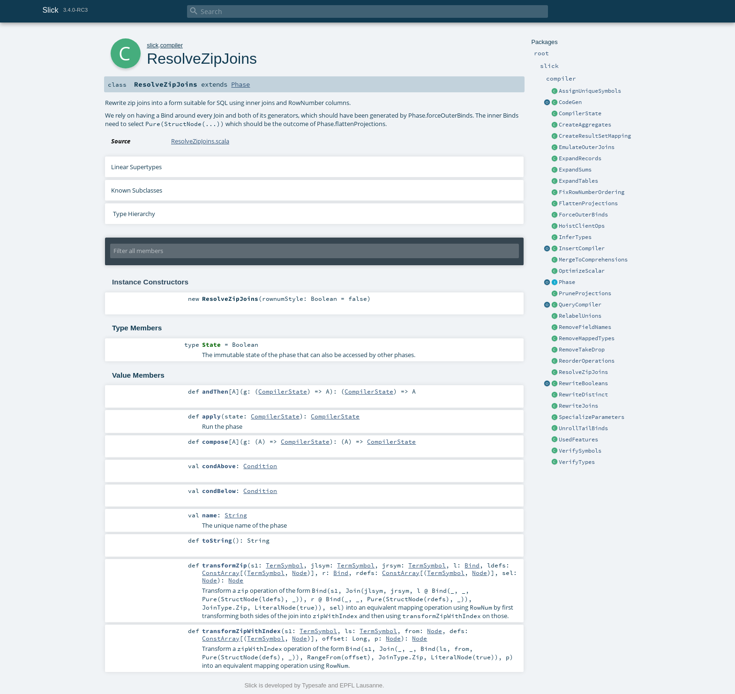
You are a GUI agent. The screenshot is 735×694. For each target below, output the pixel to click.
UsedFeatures (578, 439)
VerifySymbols (580, 451)
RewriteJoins (578, 406)
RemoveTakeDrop (582, 349)
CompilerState (580, 113)
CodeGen (570, 102)
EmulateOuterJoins (587, 147)
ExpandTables (578, 181)
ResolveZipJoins (583, 372)
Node (299, 572)
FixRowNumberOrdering (591, 192)
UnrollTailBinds (583, 428)
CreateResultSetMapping (595, 136)
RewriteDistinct (583, 394)
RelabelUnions (580, 316)
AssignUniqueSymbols (590, 91)
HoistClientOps (582, 226)
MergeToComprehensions (593, 259)
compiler (171, 45)
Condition (260, 466)
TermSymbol (284, 565)
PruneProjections (585, 293)
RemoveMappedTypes (587, 338)
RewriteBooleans (583, 383)
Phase (567, 282)
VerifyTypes (577, 462)
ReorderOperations (587, 361)
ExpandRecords (580, 158)
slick (152, 45)
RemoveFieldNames (585, 327)
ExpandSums (575, 169)
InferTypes (575, 237)
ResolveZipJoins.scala (200, 141)
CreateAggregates (585, 124)
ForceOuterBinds (583, 214)
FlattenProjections (588, 203)
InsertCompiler (582, 248)
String (236, 515)
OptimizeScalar (582, 271)
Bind (472, 565)
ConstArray (221, 572)
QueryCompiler (580, 304)
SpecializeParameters (591, 417)
